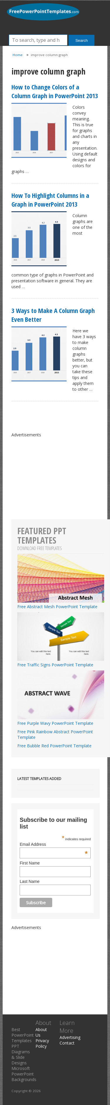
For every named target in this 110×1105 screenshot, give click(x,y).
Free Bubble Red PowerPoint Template (54, 745)
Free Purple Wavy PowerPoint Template (60, 720)
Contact (67, 1043)
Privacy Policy (42, 1043)
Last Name (30, 881)
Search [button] (81, 40)
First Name (30, 863)
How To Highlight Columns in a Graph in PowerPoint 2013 (50, 199)
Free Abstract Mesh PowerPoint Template (60, 603)
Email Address (54, 844)
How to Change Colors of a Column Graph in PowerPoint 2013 (54, 91)
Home (18, 55)
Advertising (70, 1037)
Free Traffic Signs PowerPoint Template (60, 662)
